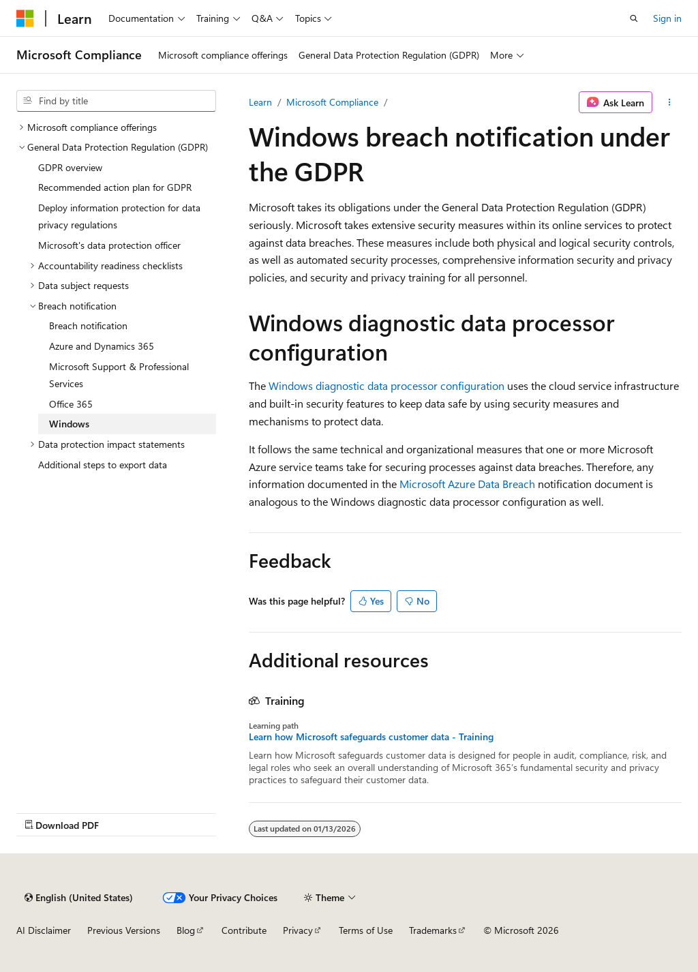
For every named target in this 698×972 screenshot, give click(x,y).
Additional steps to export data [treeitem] (102, 464)
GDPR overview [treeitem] (70, 167)
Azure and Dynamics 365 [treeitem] (101, 345)
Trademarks (433, 930)
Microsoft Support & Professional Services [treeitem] (119, 375)
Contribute (244, 930)
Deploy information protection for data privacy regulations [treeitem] (119, 216)
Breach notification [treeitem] (88, 325)
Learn (260, 101)
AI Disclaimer (43, 930)
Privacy (298, 930)
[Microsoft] (25, 18)
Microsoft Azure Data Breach (467, 483)
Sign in (667, 18)
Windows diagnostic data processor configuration (386, 385)
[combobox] (116, 101)
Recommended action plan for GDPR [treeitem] (115, 187)
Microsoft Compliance (332, 101)
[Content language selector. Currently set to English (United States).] (78, 898)
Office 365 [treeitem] (71, 403)
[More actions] (670, 102)
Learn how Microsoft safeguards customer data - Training (371, 737)
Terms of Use (366, 930)
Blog (186, 930)
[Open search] (634, 18)
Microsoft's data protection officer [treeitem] (109, 245)
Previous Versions (123, 930)
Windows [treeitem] (69, 423)
